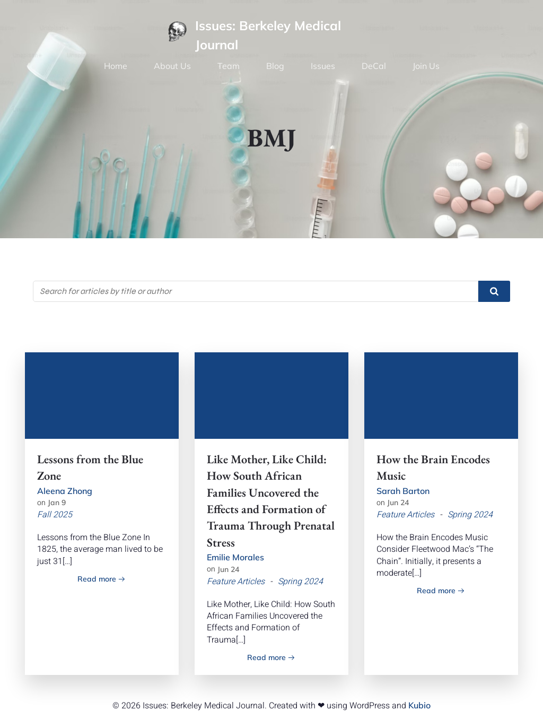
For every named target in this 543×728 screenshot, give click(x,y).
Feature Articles (236, 581)
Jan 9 (57, 502)
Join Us (426, 65)
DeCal (374, 65)
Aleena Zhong (64, 491)
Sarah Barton (403, 491)
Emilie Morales (235, 557)
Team (228, 65)
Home (115, 65)
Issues (323, 65)
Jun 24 (228, 569)
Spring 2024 (300, 581)
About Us (172, 65)
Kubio (419, 705)
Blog (275, 65)
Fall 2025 (54, 514)
